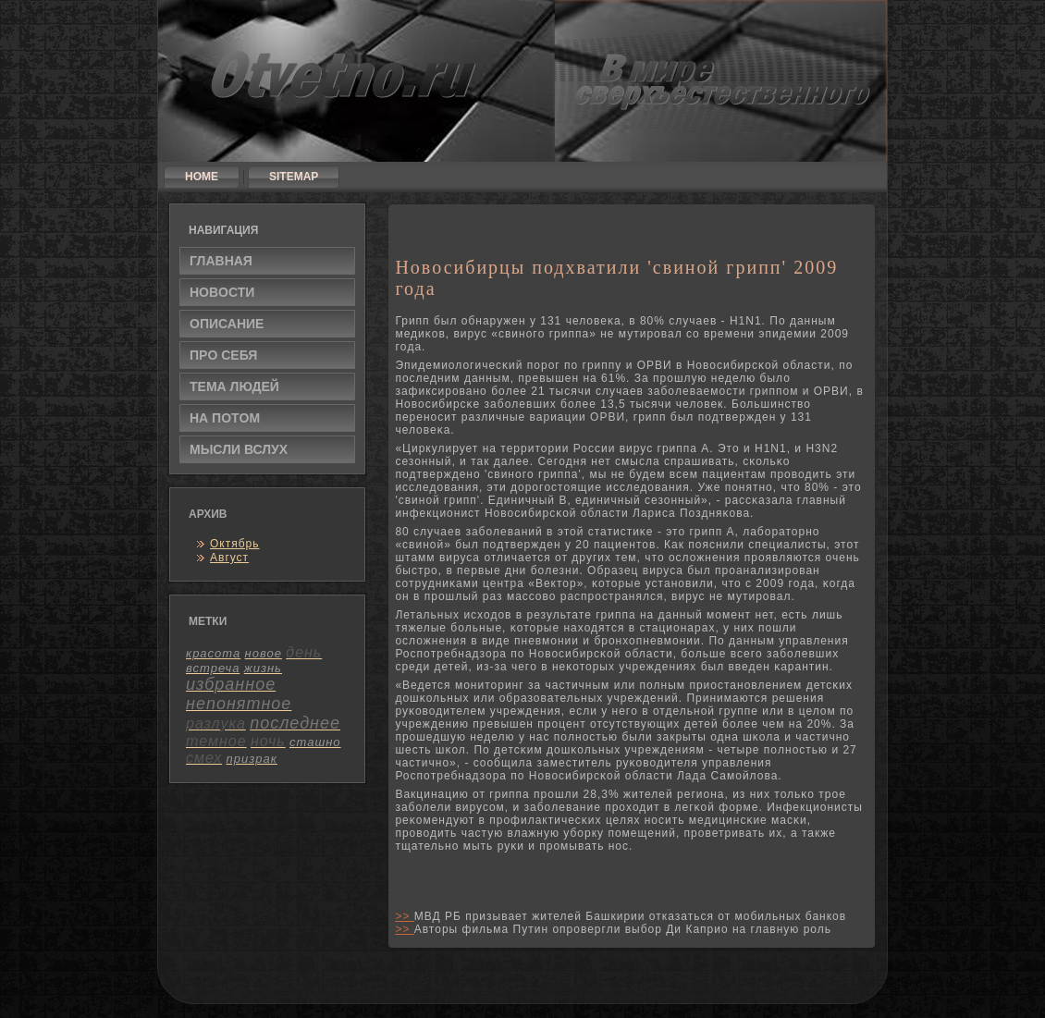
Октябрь (235, 543)
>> (404, 916)
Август (229, 557)
